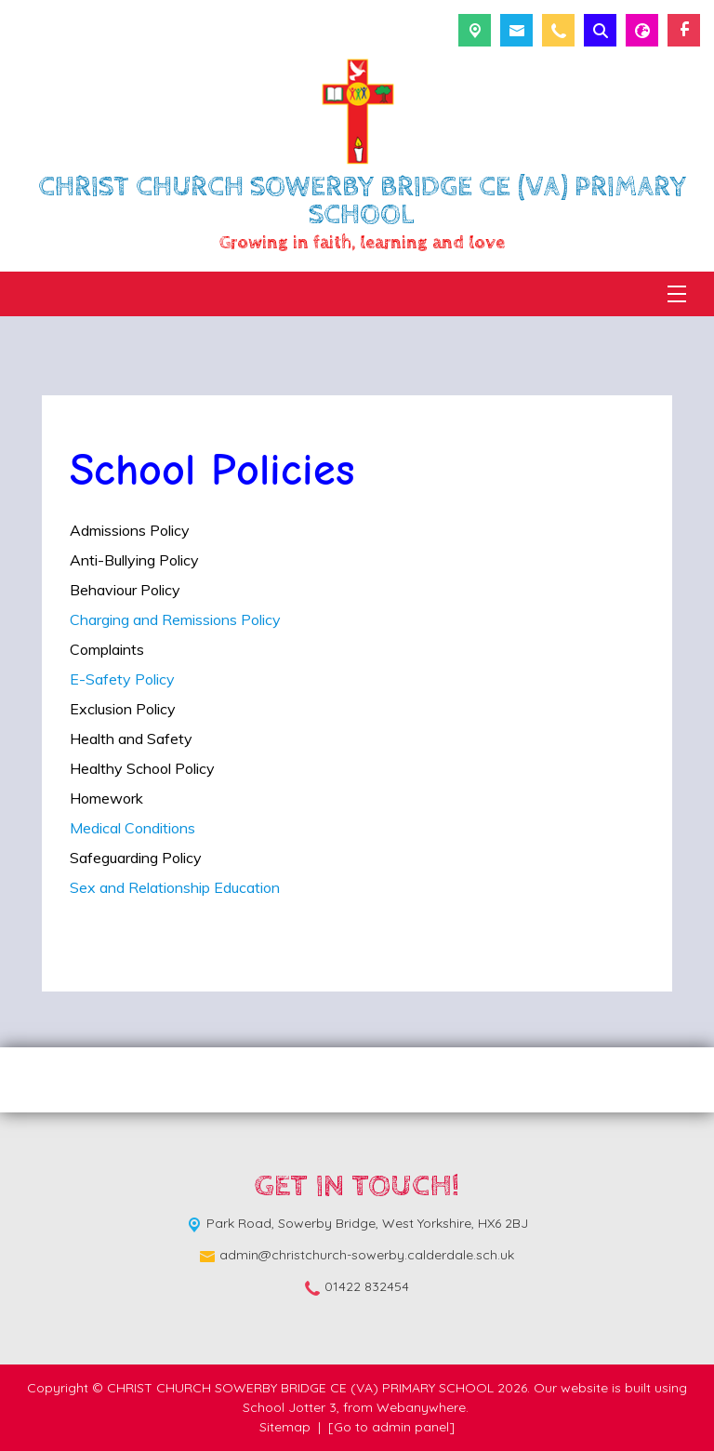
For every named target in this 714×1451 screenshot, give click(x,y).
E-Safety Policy (122, 679)
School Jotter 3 (290, 1407)
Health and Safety (131, 738)
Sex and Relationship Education (175, 887)
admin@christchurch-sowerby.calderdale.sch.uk (366, 1254)
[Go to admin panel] (391, 1426)
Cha (83, 619)
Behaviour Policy (125, 589)
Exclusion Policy (123, 708)
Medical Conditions (134, 828)
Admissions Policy (130, 530)
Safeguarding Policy (136, 857)
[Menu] (677, 294)
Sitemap (285, 1426)
